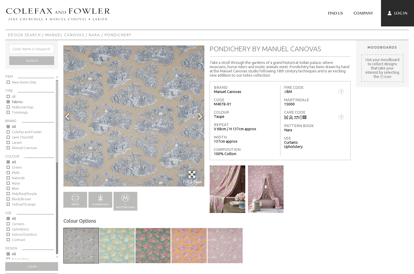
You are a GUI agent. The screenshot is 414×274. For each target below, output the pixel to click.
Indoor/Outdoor (24, 234)
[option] (133, 116)
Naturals (18, 178)
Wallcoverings (22, 107)
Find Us (335, 13)
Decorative (20, 259)
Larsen (17, 142)
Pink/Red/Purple (24, 194)
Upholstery (20, 229)
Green (17, 167)
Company (363, 13)
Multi (16, 172)
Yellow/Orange (24, 204)
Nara (94, 35)
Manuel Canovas (64, 35)
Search (32, 60)
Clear (32, 266)
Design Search (24, 35)
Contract (18, 240)
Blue (15, 188)
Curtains (18, 224)
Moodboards (382, 47)
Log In (397, 13)
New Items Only (24, 82)
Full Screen (192, 177)
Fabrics (17, 102)
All (14, 96)
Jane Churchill (22, 137)
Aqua (16, 183)
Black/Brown (21, 199)
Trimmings (20, 112)
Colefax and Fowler (27, 132)
